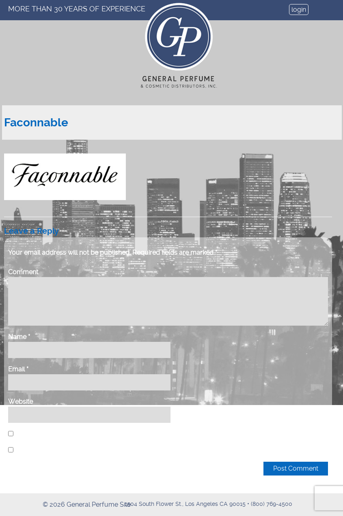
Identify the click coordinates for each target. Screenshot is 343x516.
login (298, 9)
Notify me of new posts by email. (64, 450)
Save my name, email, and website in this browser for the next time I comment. (130, 434)
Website (20, 401)
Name (19, 337)
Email (18, 369)
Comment (23, 272)
